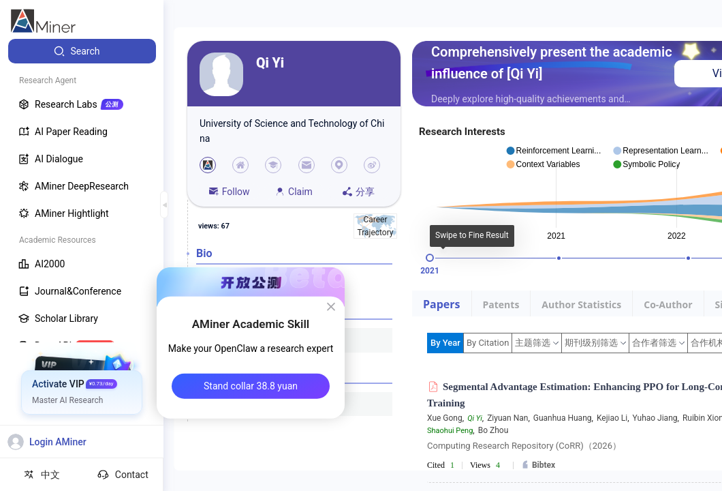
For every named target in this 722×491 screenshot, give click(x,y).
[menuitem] (82, 51)
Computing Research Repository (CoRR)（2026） (524, 446)
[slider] (430, 258)
